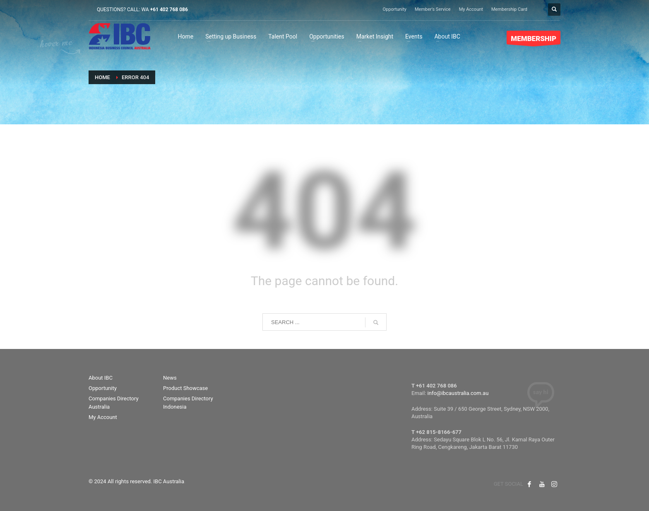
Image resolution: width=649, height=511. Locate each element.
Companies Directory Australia (114, 402)
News (170, 378)
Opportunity (394, 9)
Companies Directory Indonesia (188, 402)
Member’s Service (433, 9)
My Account (471, 9)
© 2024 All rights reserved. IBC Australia (136, 481)
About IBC (101, 378)
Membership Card (509, 9)
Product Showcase (185, 388)
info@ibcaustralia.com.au (458, 393)
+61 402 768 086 (169, 9)
